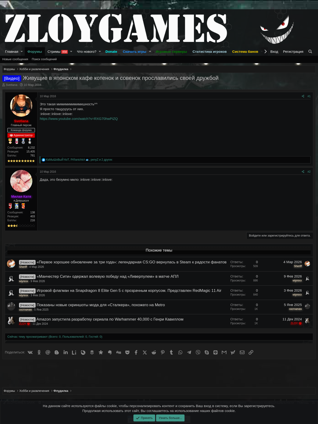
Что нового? (86, 51)
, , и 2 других (79, 159)
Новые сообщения (15, 59)
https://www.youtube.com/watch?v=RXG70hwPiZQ (79, 119)
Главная (11, 51)
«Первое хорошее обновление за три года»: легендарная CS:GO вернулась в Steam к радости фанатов (131, 262)
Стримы (58, 52)
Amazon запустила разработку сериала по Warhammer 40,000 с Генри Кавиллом (109, 319)
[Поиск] (311, 51)
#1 (309, 96)
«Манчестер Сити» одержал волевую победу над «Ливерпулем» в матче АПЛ (107, 276)
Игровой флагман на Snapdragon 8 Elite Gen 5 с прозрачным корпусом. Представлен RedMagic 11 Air (129, 290)
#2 (309, 171)
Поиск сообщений (44, 59)
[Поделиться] (303, 96)
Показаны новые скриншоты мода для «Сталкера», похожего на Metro (101, 305)
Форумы (35, 51)
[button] (22, 51)
